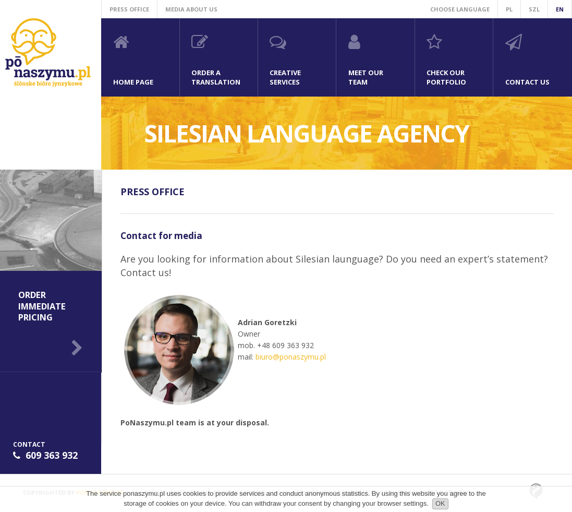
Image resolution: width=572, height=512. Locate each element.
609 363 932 (52, 455)
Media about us (191, 9)
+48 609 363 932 (285, 345)
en (560, 9)
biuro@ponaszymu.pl (290, 357)
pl (509, 9)
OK (440, 503)
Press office (129, 9)
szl (534, 9)
